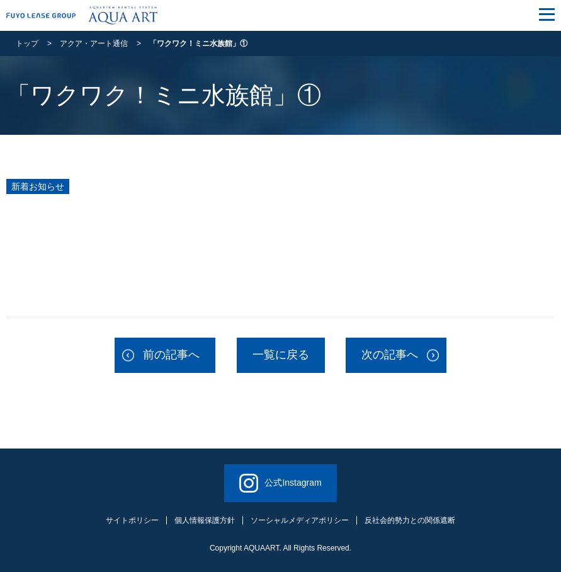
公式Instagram (280, 483)
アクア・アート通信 (94, 43)
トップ (27, 43)
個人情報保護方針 (204, 520)
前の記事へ (171, 354)
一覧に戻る (280, 354)
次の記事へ (389, 354)
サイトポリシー (132, 520)
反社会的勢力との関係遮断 (410, 520)
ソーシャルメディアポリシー (300, 520)
